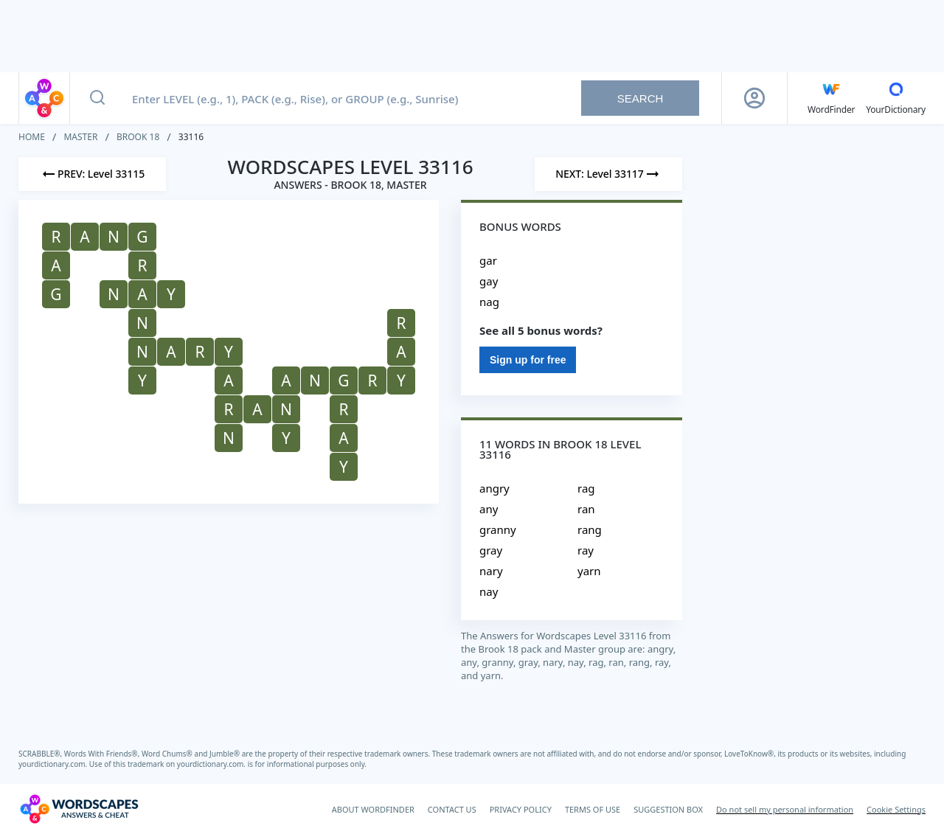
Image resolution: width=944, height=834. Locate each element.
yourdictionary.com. (53, 764)
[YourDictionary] (896, 98)
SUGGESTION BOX (668, 809)
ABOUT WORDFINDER (373, 809)
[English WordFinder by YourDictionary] (831, 98)
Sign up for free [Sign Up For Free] (528, 360)
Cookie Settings (896, 809)
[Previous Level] (92, 174)
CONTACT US (452, 809)
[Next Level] (608, 174)
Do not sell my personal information (784, 809)
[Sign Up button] (754, 98)
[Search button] (97, 98)
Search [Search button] (640, 98)
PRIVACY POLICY (521, 809)
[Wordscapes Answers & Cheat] (78, 809)
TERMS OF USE (592, 809)
